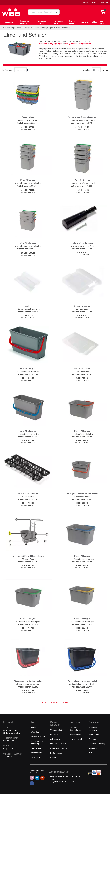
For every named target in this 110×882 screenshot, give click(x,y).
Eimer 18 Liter (28, 117)
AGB (91, 770)
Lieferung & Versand (58, 761)
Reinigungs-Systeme (14, 27)
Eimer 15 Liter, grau (28, 376)
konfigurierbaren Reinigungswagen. (78, 43)
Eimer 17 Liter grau (82, 440)
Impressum (93, 765)
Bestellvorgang (56, 770)
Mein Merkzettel (76, 756)
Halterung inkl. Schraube (82, 246)
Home (3, 28)
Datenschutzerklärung (97, 761)
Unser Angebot (56, 747)
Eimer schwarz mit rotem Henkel (28, 698)
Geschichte (35, 774)
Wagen (27, 27)
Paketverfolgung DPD (58, 765)
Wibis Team (35, 749)
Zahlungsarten (55, 756)
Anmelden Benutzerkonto (75, 746)
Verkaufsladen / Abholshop (37, 759)
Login (94, 2)
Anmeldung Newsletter (93, 746)
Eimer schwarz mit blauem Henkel (82, 698)
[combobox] (44, 12)
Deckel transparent (82, 311)
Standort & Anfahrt (38, 754)
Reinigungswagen (55, 43)
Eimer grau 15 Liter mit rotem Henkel (82, 505)
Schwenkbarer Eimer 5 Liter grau (82, 117)
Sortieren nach (7, 70)
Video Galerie (94, 752)
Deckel (28, 311)
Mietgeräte (54, 751)
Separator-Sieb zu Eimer (27, 505)
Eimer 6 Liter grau (27, 182)
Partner (53, 774)
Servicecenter (36, 765)
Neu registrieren (75, 752)
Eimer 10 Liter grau (28, 246)
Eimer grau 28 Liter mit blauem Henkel (28, 569)
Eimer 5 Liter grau (82, 182)
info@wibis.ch (8, 766)
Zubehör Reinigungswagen (43, 27)
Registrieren (104, 2)
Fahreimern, (43, 43)
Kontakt (85, 2)
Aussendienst (36, 770)
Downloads (93, 756)
